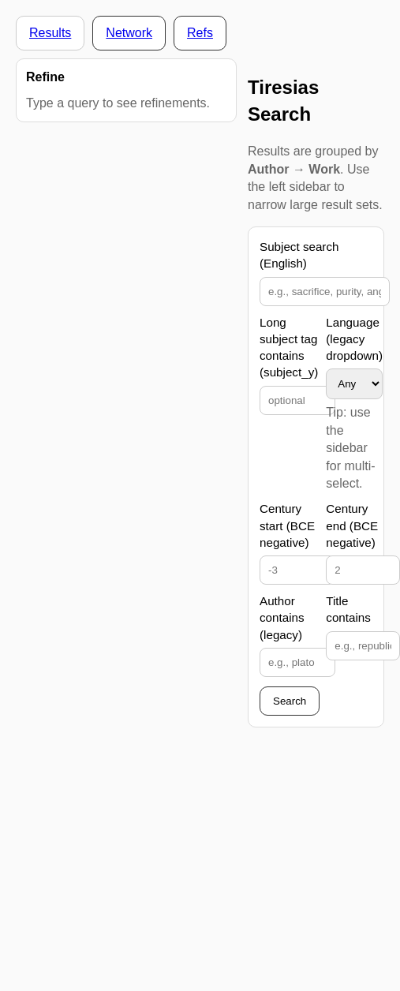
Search (289, 701)
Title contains (348, 609)
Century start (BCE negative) (287, 525)
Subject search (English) (299, 255)
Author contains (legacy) (282, 617)
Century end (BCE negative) (352, 525)
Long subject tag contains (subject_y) (289, 348)
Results (50, 32)
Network (129, 32)
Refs (200, 32)
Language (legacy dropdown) (354, 339)
